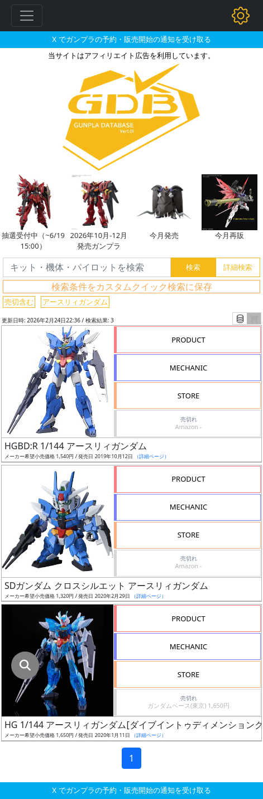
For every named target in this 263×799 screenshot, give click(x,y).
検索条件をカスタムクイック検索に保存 (131, 286)
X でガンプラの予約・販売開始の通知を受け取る (131, 39)
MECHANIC (189, 368)
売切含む (19, 302)
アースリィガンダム (75, 302)
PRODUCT (188, 340)
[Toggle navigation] (26, 15)
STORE (189, 396)
